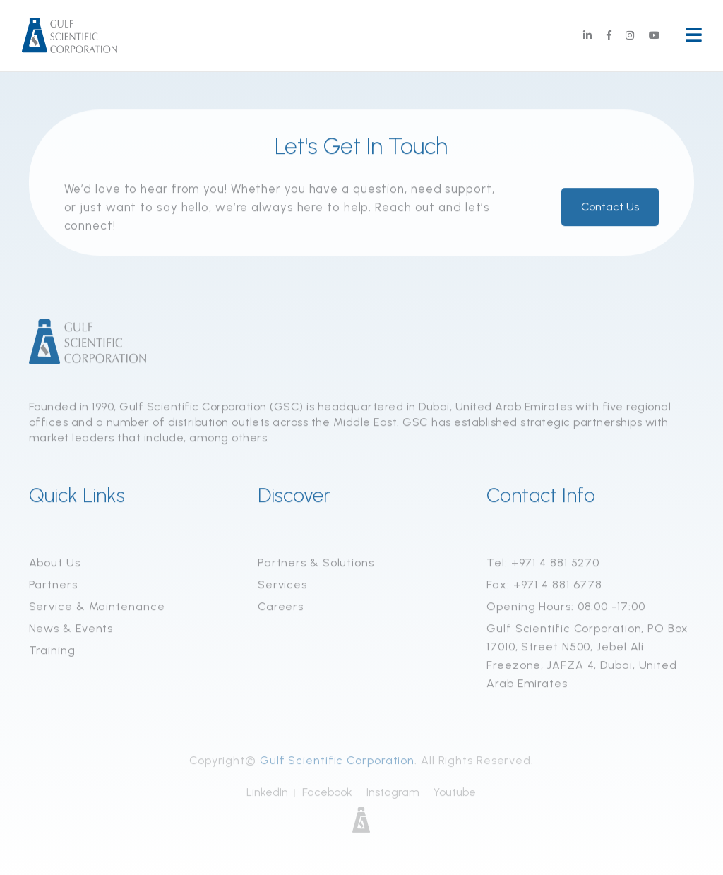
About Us (54, 564)
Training (52, 651)
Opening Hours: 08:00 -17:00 (565, 607)
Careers (281, 607)
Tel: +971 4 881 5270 (542, 564)
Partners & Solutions (316, 564)
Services (282, 586)
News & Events (71, 629)
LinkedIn (267, 795)
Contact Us (610, 208)
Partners (53, 586)
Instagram (392, 795)
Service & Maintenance (97, 607)
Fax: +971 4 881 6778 (544, 586)
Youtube (455, 795)
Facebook (327, 795)
